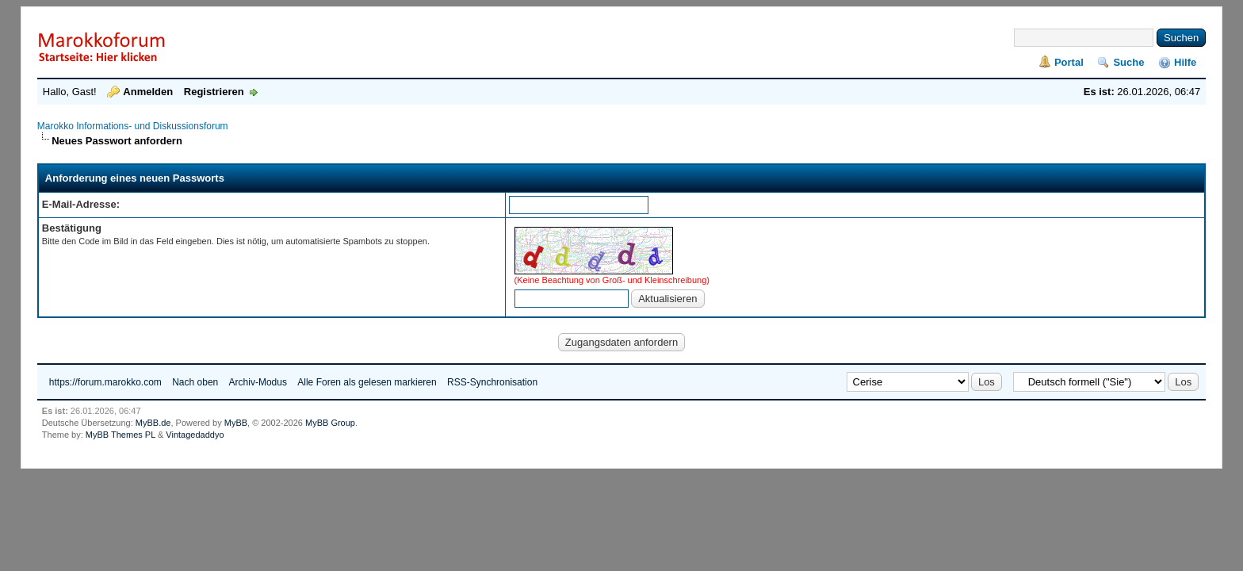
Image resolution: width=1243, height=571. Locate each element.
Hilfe (1185, 62)
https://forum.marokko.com (105, 382)
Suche (1128, 62)
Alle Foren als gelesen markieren (366, 382)
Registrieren (214, 92)
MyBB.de (153, 422)
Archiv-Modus (258, 382)
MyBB (235, 422)
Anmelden (148, 92)
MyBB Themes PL (120, 434)
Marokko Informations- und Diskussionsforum (132, 126)
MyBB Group (330, 422)
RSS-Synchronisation (492, 382)
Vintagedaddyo (195, 434)
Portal (1069, 62)
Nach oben (195, 382)
